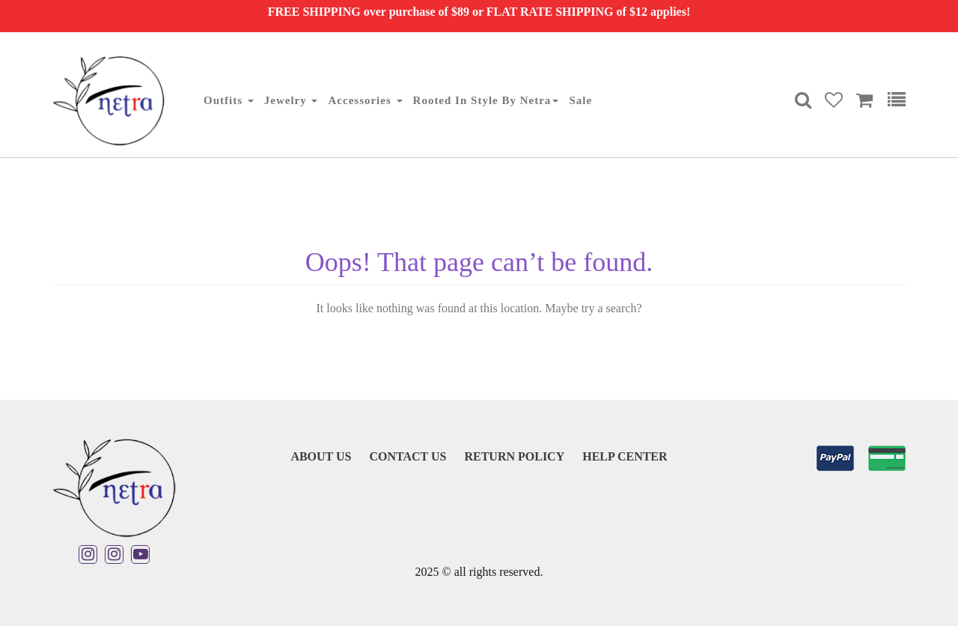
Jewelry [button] (291, 100)
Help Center (624, 456)
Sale (580, 100)
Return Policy (514, 456)
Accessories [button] (365, 100)
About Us (320, 456)
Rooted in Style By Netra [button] (486, 100)
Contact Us (407, 456)
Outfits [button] (229, 100)
